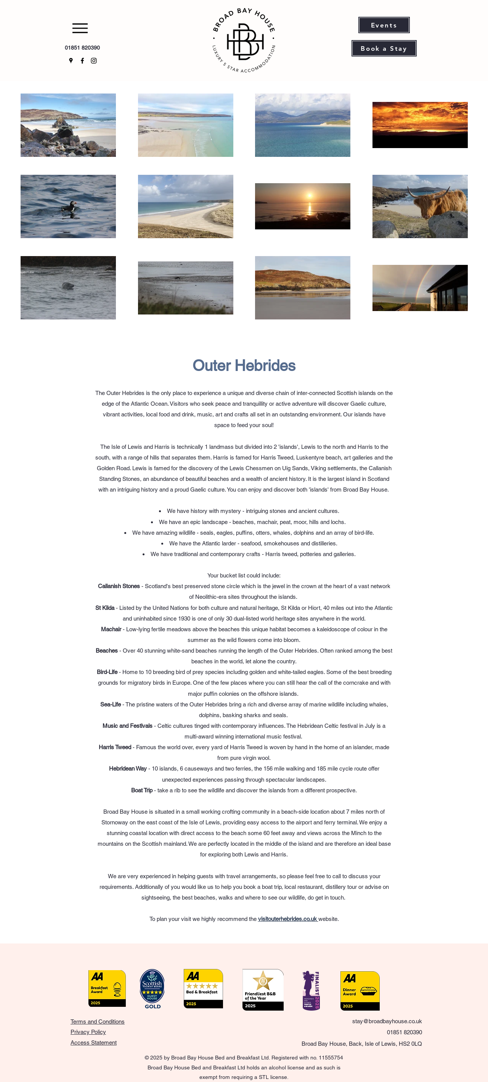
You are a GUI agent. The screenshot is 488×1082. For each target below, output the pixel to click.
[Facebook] (82, 61)
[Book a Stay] (384, 48)
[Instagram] (94, 61)
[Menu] (82, 28)
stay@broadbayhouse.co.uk (387, 1021)
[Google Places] (71, 61)
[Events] (384, 25)
